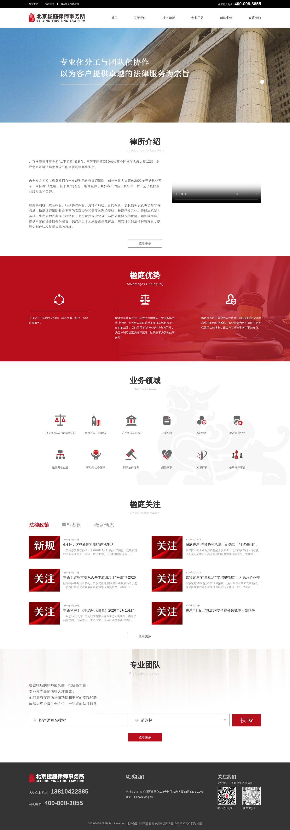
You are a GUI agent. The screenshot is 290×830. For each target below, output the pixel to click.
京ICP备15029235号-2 (176, 823)
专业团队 (197, 17)
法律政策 (39, 525)
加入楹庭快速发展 (70, 4)
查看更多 (145, 243)
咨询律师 (50, 4)
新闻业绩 (226, 17)
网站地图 (196, 823)
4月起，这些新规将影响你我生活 (88, 544)
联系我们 (255, 17)
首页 (114, 17)
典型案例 (33, 4)
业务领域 (169, 17)
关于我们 (140, 17)
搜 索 (247, 720)
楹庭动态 (104, 525)
